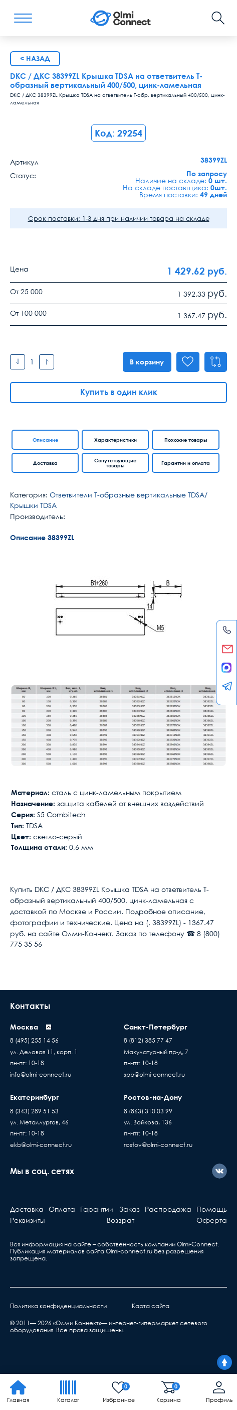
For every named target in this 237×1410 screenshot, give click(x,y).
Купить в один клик (118, 392)
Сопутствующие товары (115, 462)
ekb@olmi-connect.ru (41, 1144)
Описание (45, 440)
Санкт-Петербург (155, 1026)
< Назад (35, 58)
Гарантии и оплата (185, 463)
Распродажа (168, 1209)
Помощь (211, 1209)
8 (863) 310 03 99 (148, 1111)
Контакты (30, 1006)
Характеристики (115, 440)
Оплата (62, 1209)
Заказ (129, 1209)
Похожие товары (185, 440)
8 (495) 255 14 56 (34, 1040)
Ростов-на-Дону (153, 1097)
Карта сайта (150, 1306)
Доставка (45, 463)
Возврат (120, 1220)
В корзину (146, 361)
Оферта (211, 1220)
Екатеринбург (34, 1097)
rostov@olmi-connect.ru (158, 1144)
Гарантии (97, 1209)
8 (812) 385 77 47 (148, 1040)
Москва (24, 1026)
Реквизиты (27, 1220)
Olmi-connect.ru (129, 1251)
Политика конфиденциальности (58, 1306)
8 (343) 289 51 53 (34, 1111)
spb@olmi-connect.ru (154, 1074)
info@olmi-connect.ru (40, 1074)
